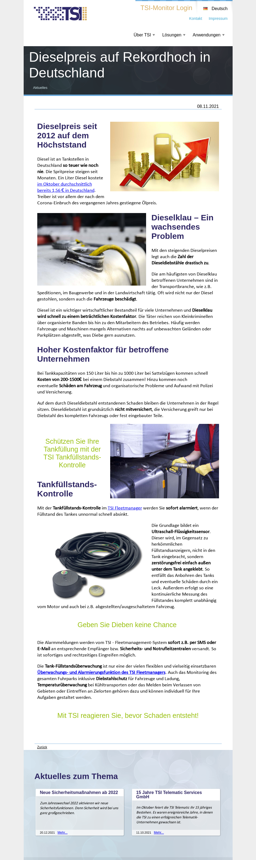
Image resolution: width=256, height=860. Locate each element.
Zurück (42, 747)
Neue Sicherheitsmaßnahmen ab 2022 (79, 792)
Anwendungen (206, 35)
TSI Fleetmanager (125, 508)
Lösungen (171, 35)
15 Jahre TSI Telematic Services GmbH (169, 794)
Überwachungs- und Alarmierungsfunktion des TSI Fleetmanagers (101, 672)
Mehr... (63, 832)
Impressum (218, 18)
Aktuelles (40, 88)
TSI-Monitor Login (166, 7)
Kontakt (195, 18)
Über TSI (142, 35)
